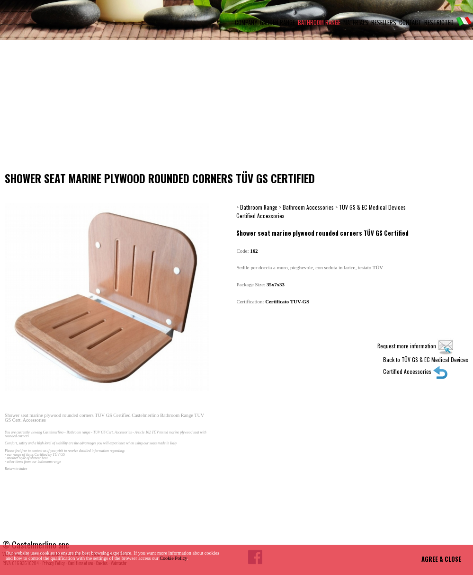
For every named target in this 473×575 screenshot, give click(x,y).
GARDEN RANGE (277, 22)
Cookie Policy (173, 558)
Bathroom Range (258, 207)
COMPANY (246, 22)
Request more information (415, 346)
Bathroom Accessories (308, 207)
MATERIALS (355, 22)
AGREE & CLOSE (441, 559)
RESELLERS (383, 22)
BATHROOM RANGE (319, 22)
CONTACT (410, 22)
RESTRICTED (439, 22)
